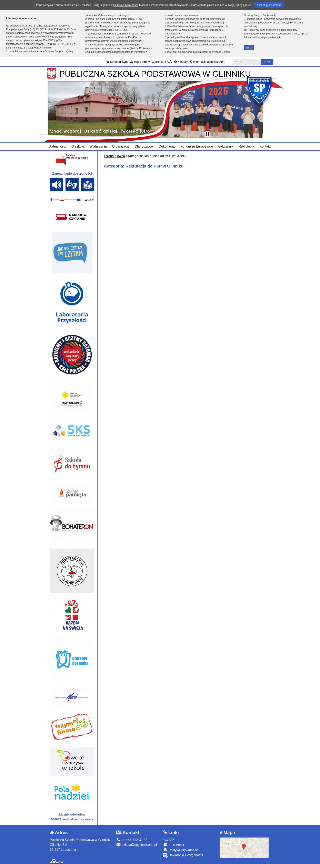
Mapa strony (140, 61)
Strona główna (117, 61)
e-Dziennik (173, 845)
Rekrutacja (246, 146)
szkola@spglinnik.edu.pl (136, 844)
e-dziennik (225, 146)
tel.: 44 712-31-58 (131, 840)
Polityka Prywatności (181, 850)
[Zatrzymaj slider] (207, 134)
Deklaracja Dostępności (183, 855)
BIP (168, 840)
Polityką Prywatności (125, 5)
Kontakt (265, 146)
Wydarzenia (98, 146)
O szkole (77, 146)
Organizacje (120, 146)
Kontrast (181, 61)
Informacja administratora (207, 61)
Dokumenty (167, 146)
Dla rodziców (144, 146)
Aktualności (57, 146)
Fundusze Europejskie (197, 146)
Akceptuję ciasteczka (269, 5)
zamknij (249, 48)
